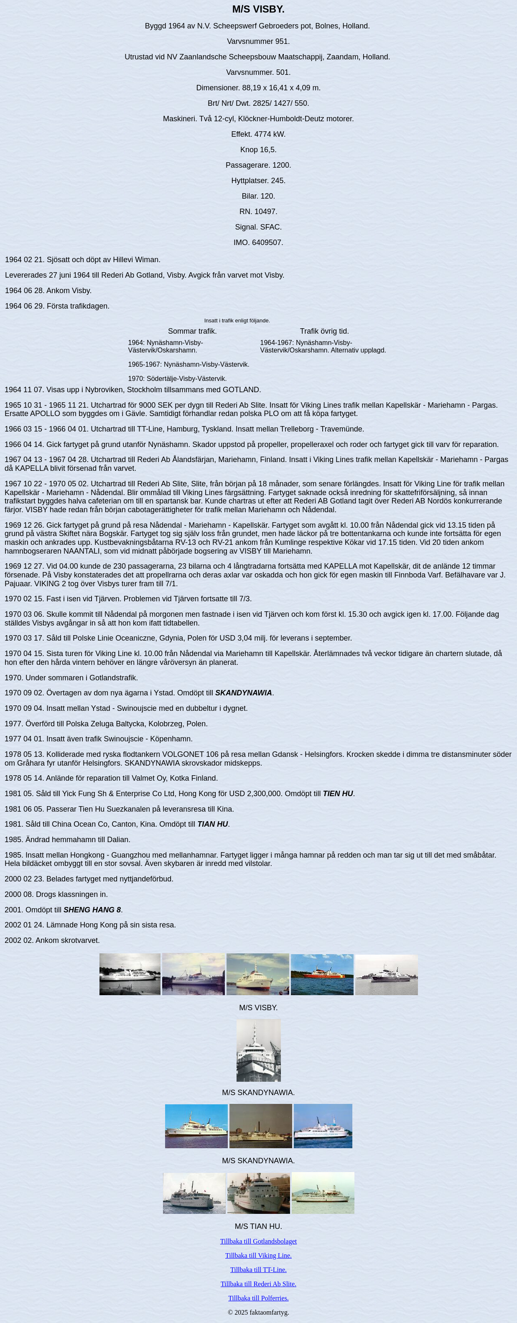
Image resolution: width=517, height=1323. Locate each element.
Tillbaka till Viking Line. (258, 1255)
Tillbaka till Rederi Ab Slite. (258, 1283)
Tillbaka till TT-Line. (258, 1269)
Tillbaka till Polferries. (258, 1298)
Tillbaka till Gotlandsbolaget (258, 1241)
